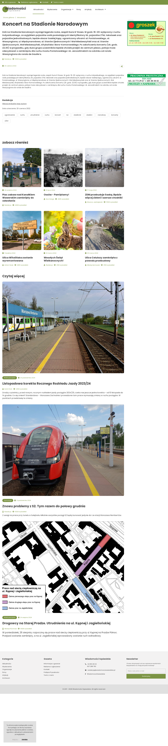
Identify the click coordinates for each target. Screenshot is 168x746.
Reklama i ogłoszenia (29, 2)
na (70, 167)
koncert (60, 167)
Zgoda (25, 740)
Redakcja (7, 59)
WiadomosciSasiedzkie (96, 726)
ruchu (23, 167)
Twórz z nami (58, 2)
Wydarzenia (52, 9)
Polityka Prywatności (51, 724)
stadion (93, 167)
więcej (15, 740)
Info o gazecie (10, 2)
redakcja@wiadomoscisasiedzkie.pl (101, 722)
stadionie (80, 167)
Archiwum (98, 9)
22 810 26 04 (92, 716)
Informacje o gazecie (52, 716)
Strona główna (8, 18)
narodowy (105, 167)
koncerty (8, 173)
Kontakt (45, 2)
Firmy (77, 9)
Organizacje (65, 9)
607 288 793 (91, 718)
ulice (19, 173)
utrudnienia (36, 167)
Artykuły (86, 9)
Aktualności (38, 9)
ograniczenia (10, 167)
